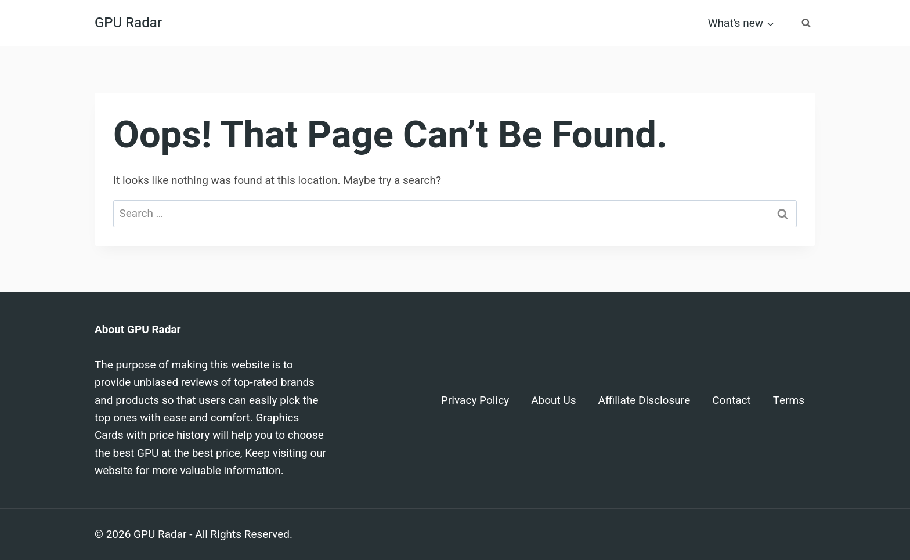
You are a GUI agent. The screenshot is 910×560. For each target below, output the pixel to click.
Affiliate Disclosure (644, 400)
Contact (731, 400)
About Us (553, 400)
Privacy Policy (475, 400)
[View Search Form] (806, 23)
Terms (788, 400)
